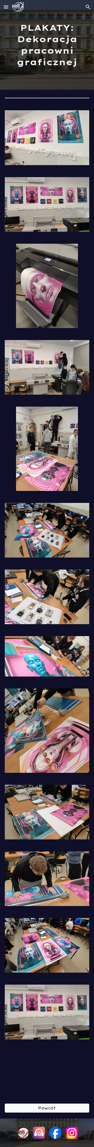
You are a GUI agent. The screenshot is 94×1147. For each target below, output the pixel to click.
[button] (6, 7)
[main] (47, 45)
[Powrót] (47, 1108)
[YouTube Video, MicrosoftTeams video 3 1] (47, 1071)
